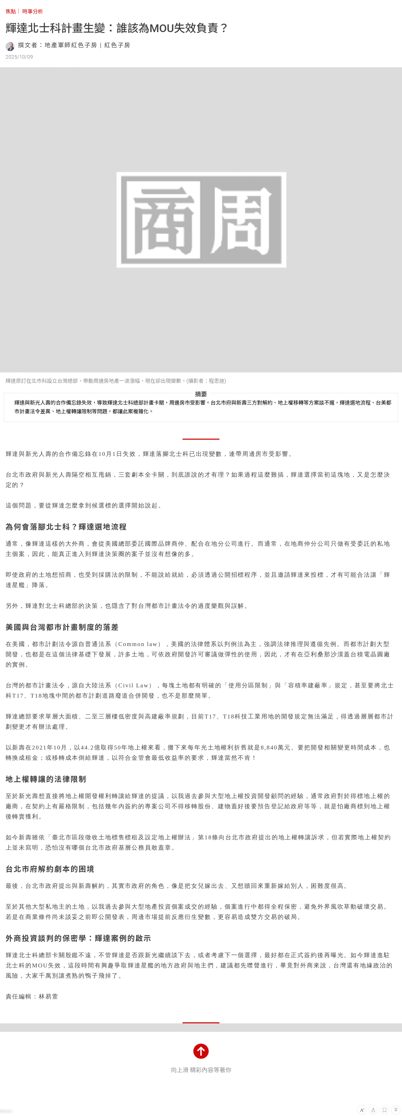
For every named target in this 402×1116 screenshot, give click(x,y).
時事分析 (32, 11)
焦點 (11, 11)
